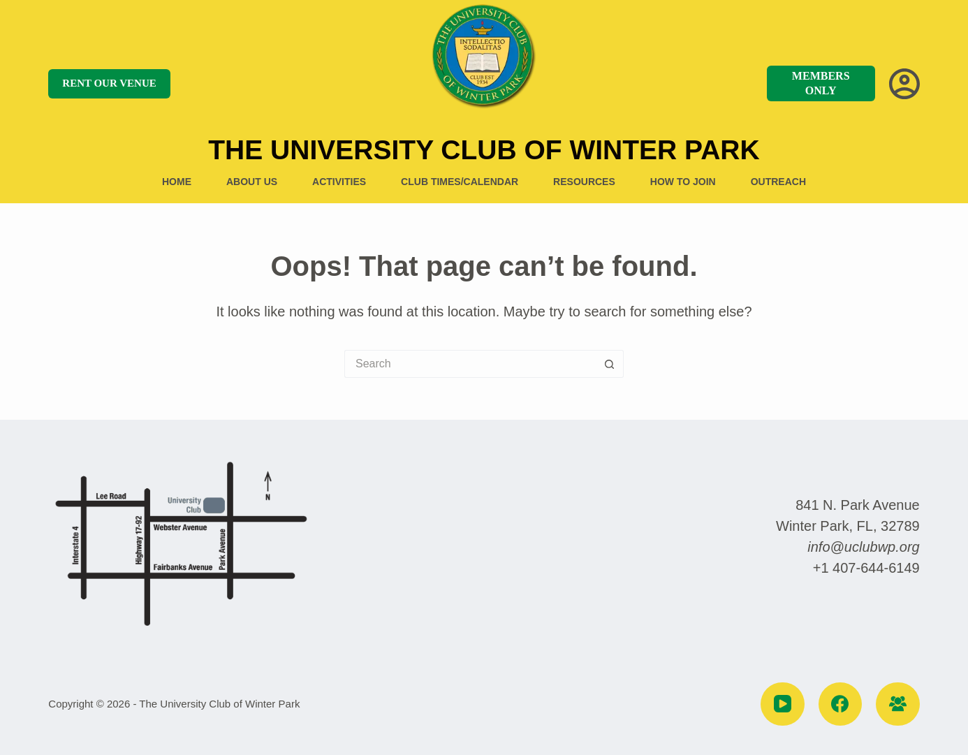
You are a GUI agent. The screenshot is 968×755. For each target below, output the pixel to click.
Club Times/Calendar (459, 181)
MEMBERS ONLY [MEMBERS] (821, 83)
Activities (339, 181)
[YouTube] (783, 704)
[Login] (904, 83)
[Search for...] (470, 364)
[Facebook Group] (898, 704)
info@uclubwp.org (863, 547)
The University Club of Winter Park (483, 150)
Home (176, 181)
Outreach (778, 181)
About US (251, 181)
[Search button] (610, 364)
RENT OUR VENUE (109, 83)
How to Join (683, 181)
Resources (584, 181)
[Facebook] (841, 704)
